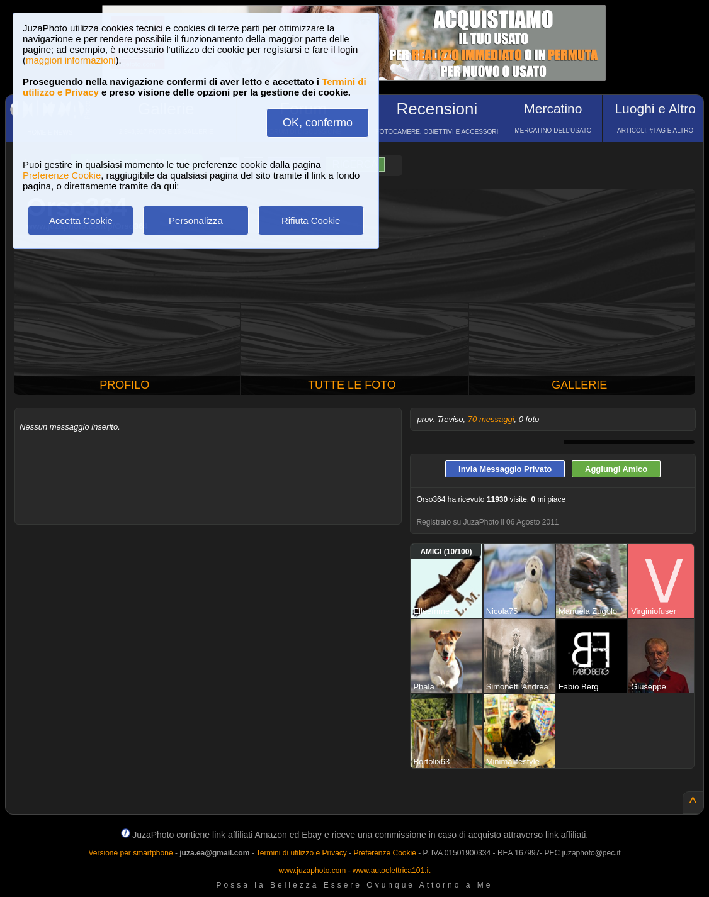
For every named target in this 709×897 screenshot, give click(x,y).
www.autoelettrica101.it (391, 870)
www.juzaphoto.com (312, 870)
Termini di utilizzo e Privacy (301, 853)
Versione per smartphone (130, 853)
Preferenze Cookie (62, 175)
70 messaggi (491, 419)
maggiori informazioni (71, 60)
